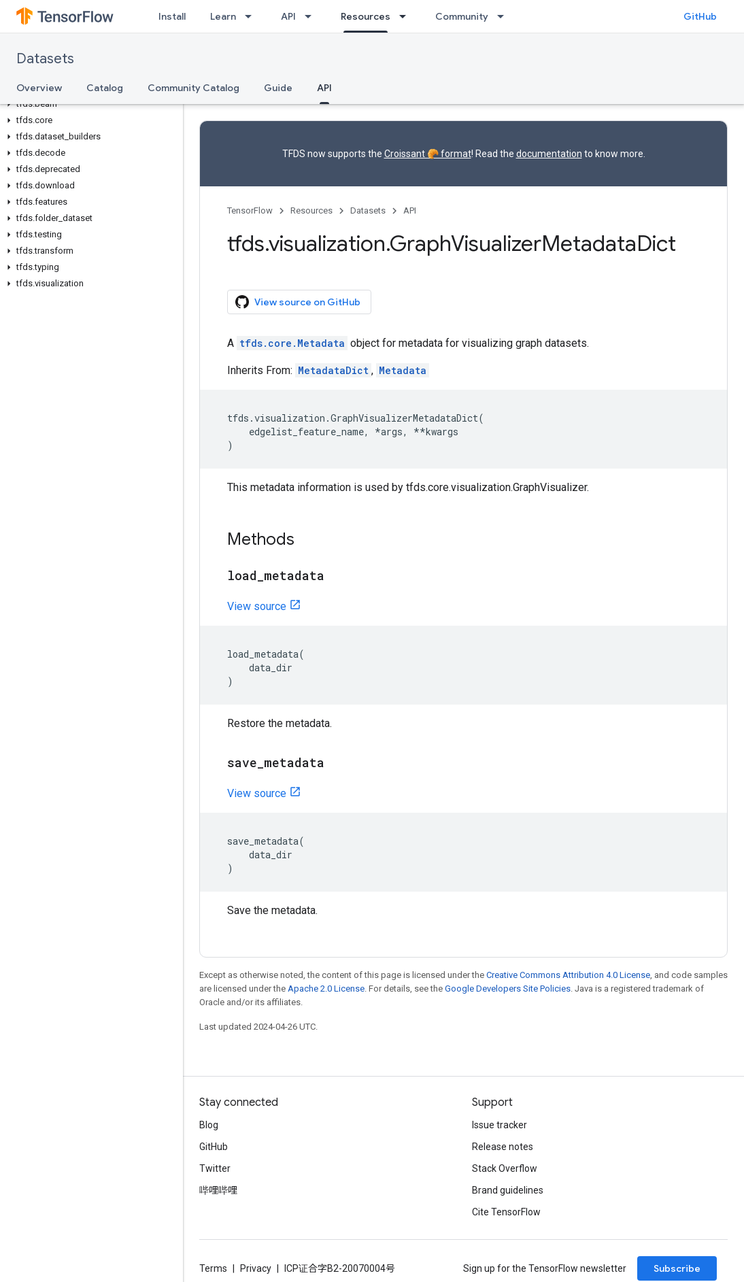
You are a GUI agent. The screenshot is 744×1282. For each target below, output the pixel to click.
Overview (39, 88)
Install (172, 16)
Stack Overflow (504, 1168)
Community (461, 16)
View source (256, 606)
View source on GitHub (297, 302)
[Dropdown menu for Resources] (406, 16)
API (288, 16)
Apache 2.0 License (326, 988)
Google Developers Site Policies (508, 988)
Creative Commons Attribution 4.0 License (568, 975)
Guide (278, 88)
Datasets (45, 58)
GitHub (700, 16)
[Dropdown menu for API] (312, 16)
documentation (549, 153)
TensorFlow (250, 210)
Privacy (255, 1268)
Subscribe (677, 1268)
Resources (311, 210)
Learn (223, 16)
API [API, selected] (324, 88)
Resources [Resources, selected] (365, 16)
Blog (208, 1124)
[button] (88, 104)
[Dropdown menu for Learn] (252, 16)
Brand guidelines (507, 1190)
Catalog (104, 88)
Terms (213, 1268)
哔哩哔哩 (218, 1190)
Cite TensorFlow (506, 1212)
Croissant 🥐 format (427, 153)
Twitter (215, 1168)
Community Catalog (193, 88)
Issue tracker (499, 1124)
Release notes (502, 1146)
